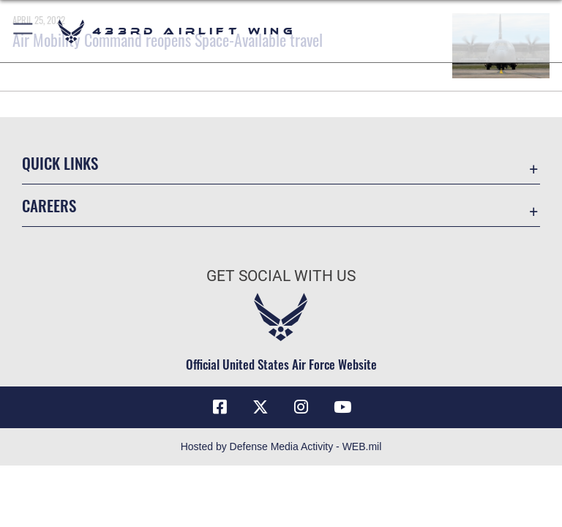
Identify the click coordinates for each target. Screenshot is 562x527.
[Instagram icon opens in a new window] (301, 407)
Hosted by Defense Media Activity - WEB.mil (281, 446)
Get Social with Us (281, 276)
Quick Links (60, 163)
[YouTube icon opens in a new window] (342, 407)
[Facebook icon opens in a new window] (220, 407)
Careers (49, 205)
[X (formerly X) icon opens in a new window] (260, 407)
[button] (24, 31)
